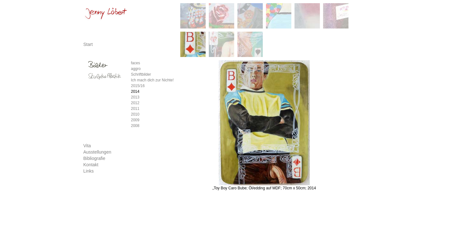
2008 (135, 126)
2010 (135, 114)
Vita (87, 145)
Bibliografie (94, 158)
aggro (136, 68)
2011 (135, 108)
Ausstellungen (97, 152)
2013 (135, 97)
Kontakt (90, 164)
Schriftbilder (141, 74)
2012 (135, 103)
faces (135, 63)
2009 (135, 120)
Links (88, 171)
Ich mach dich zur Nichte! (152, 80)
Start (88, 44)
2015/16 (138, 86)
